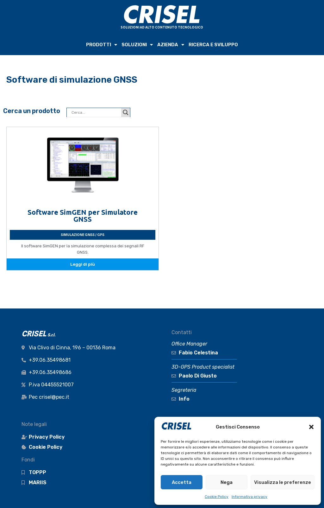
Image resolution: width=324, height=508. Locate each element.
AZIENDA (170, 44)
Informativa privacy (249, 496)
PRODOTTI (101, 44)
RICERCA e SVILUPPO (213, 45)
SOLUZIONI (137, 44)
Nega (227, 482)
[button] (311, 427)
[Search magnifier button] (125, 112)
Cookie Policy (216, 496)
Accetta (181, 482)
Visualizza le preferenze (282, 482)
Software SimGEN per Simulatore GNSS (83, 215)
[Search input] (96, 112)
